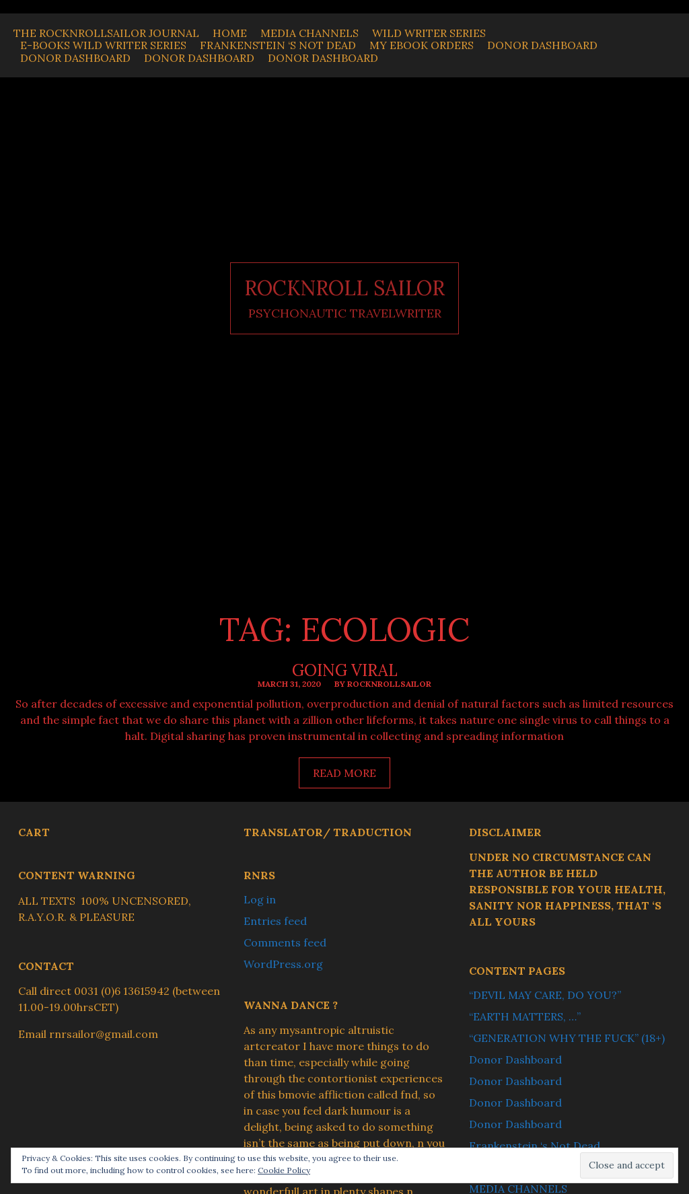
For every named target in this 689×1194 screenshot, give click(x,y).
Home (230, 33)
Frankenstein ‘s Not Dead (278, 45)
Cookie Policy (284, 1170)
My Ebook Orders (421, 45)
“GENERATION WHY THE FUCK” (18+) (567, 1038)
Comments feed (285, 942)
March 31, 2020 (289, 684)
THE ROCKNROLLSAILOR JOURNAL (106, 33)
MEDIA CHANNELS (309, 33)
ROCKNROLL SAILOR (344, 288)
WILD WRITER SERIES (429, 33)
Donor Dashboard (542, 45)
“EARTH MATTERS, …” (525, 1016)
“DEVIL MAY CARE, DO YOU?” (545, 995)
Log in (260, 899)
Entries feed (275, 921)
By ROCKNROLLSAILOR (382, 684)
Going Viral (345, 670)
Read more (351, 776)
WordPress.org (283, 964)
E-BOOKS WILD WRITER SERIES (103, 45)
